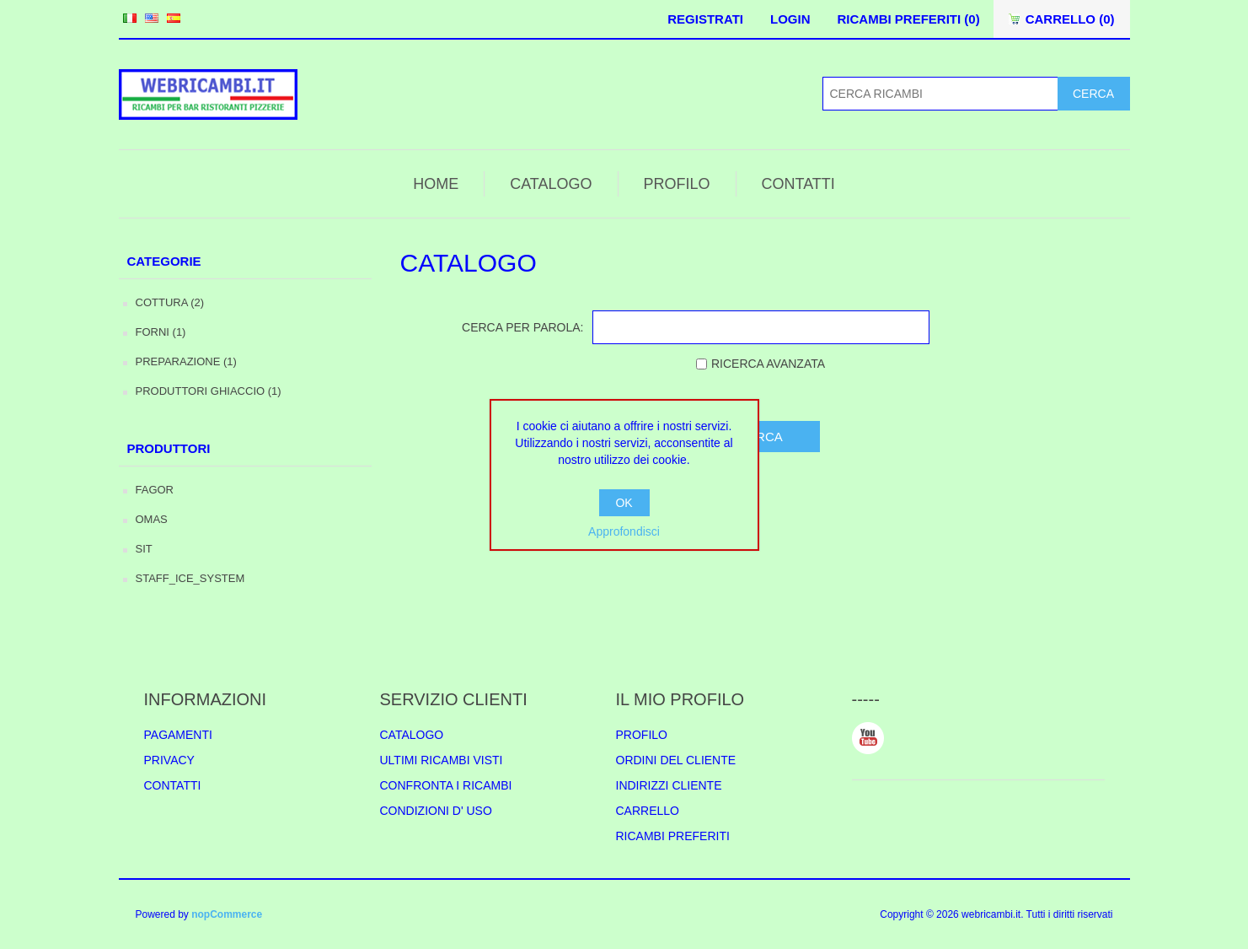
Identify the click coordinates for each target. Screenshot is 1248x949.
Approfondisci (624, 531)
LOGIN (790, 19)
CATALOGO (551, 183)
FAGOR (155, 489)
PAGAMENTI (178, 734)
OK (623, 503)
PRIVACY (169, 760)
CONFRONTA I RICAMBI (446, 785)
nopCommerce (226, 914)
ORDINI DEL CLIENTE (676, 760)
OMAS (152, 519)
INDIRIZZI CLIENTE (669, 785)
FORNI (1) (161, 332)
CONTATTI (798, 183)
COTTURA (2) (170, 302)
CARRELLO (647, 810)
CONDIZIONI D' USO (436, 810)
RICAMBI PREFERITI (673, 836)
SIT (144, 548)
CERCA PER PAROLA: (522, 327)
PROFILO (677, 183)
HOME (435, 183)
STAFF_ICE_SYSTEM (190, 578)
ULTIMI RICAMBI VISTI (441, 760)
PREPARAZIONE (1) (186, 361)
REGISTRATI (705, 19)
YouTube (868, 738)
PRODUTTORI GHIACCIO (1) (208, 391)
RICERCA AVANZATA (768, 363)
